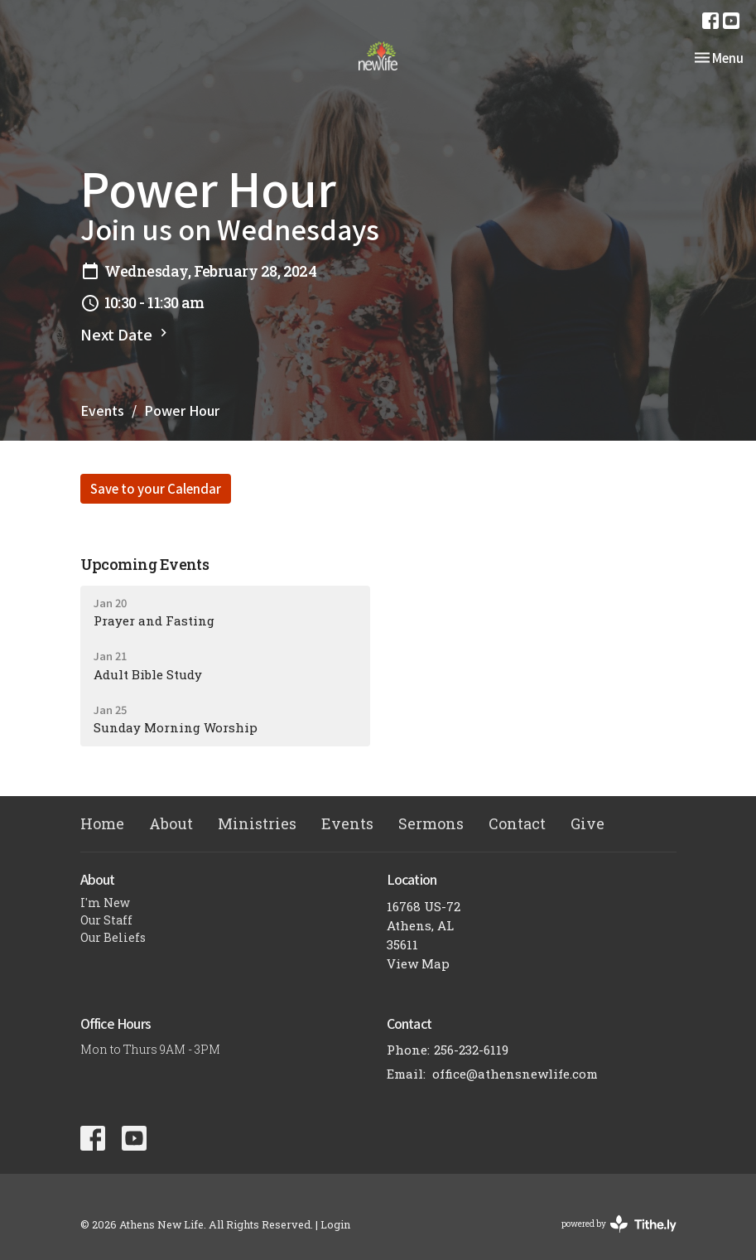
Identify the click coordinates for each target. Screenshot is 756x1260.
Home (102, 823)
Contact (517, 823)
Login (335, 1224)
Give (587, 823)
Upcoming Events (144, 564)
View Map (418, 963)
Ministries (257, 823)
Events (102, 410)
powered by (619, 1224)
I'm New (105, 902)
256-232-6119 (471, 1049)
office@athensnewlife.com (515, 1073)
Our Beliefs (113, 937)
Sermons (431, 823)
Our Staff (106, 920)
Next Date (125, 334)
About (171, 823)
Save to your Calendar (155, 488)
